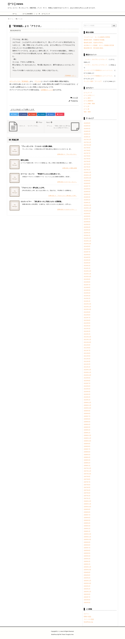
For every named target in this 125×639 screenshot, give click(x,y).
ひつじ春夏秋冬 (88, 101)
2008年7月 (87, 449)
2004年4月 (87, 578)
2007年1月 (87, 498)
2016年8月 (87, 183)
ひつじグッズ (88, 92)
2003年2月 (87, 589)
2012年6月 (87, 320)
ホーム (15, 13)
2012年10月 (87, 309)
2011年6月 (87, 353)
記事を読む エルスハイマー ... (67, 209)
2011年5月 (87, 356)
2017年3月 (87, 164)
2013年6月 (87, 287)
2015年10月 (87, 211)
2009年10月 (87, 408)
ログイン (86, 614)
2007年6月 (87, 484)
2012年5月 (87, 323)
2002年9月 (87, 594)
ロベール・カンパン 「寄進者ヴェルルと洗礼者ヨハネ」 (41, 174)
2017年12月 (87, 139)
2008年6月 (87, 452)
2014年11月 (87, 241)
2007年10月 (87, 474)
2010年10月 (87, 375)
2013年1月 (87, 301)
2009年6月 (87, 419)
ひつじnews (15, 3)
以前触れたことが (47, 90)
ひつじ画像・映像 (89, 103)
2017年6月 (87, 156)
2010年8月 (87, 380)
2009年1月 (87, 432)
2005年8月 (87, 545)
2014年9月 (87, 246)
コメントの (89, 619)
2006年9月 (87, 509)
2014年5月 (87, 257)
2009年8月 (87, 413)
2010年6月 (87, 386)
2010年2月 (87, 397)
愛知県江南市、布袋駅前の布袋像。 (95, 40)
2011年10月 (87, 342)
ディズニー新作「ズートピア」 (93, 81)
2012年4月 (87, 326)
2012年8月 (87, 315)
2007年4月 (87, 490)
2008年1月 (87, 465)
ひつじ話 (75, 97)
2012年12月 (87, 304)
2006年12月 (87, 501)
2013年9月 (87, 279)
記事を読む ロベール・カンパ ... (67, 182)
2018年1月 (87, 137)
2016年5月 (87, 191)
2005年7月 (87, 547)
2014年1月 (87, 268)
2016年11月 (87, 175)
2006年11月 (87, 504)
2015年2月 (87, 232)
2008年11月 (87, 438)
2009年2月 (87, 430)
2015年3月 (87, 230)
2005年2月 (87, 561)
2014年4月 (87, 260)
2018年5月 (87, 126)
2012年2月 (87, 331)
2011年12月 (87, 337)
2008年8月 (87, 446)
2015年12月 (87, 205)
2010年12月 (87, 369)
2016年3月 (87, 197)
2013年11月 (87, 274)
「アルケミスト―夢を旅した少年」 (33, 188)
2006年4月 (87, 523)
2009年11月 (87, 405)
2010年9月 (87, 378)
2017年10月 (87, 145)
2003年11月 (87, 580)
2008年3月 (87, 460)
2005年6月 (87, 550)
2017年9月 (87, 148)
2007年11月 (87, 471)
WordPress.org (88, 622)
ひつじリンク (46, 13)
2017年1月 (87, 169)
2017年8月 (87, 150)
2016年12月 (87, 172)
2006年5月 (87, 520)
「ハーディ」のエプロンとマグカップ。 (96, 59)
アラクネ (37, 81)
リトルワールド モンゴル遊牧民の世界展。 (97, 37)
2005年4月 (87, 556)
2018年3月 (87, 131)
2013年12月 (87, 271)
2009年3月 (87, 427)
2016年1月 (87, 202)
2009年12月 (87, 402)
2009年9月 (87, 411)
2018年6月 (87, 123)
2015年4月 (87, 227)
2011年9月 (87, 345)
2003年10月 (87, 583)
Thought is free (69, 634)
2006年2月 (87, 528)
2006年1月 (87, 531)
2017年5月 (87, 158)
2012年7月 (87, 317)
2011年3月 (87, 361)
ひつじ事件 (87, 98)
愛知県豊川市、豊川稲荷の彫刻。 (94, 48)
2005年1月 (87, 564)
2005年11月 (87, 537)
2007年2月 (87, 495)
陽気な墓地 (24, 160)
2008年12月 (87, 435)
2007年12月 (87, 468)
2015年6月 (87, 221)
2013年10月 (87, 276)
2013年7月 (87, 285)
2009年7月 (87, 416)
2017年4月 (87, 161)
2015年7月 (87, 219)
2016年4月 (87, 194)
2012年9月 (87, 312)
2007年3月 (87, 493)
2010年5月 (87, 389)
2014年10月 (87, 243)
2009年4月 (87, 424)
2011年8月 (87, 348)
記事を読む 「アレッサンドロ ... (67, 154)
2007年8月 (87, 479)
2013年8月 (87, 282)
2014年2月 (87, 265)
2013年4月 (87, 293)
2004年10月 (87, 569)
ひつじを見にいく (89, 95)
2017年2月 (87, 167)
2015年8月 (87, 216)
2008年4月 (87, 457)
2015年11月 (87, 208)
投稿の (87, 616)
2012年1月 (87, 334)
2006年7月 (87, 515)
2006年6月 (87, 517)
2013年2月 (87, 298)
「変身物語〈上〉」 (70, 75)
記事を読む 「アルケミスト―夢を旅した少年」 (62, 195)
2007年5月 (87, 487)
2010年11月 (87, 372)
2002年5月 (87, 602)
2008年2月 (87, 463)
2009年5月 (87, 421)
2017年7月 (87, 153)
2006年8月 (87, 512)
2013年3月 (87, 295)
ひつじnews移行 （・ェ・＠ (30, 13)
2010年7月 (87, 383)
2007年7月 (87, 482)
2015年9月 (87, 213)
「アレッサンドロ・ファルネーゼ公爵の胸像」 (37, 146)
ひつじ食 (86, 109)
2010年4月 (87, 391)
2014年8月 (87, 249)
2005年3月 (87, 558)
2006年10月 (87, 506)
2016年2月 (87, 200)
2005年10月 (87, 539)
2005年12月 (87, 534)
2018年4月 (87, 128)
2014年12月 (87, 238)
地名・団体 (87, 112)
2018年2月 (87, 134)
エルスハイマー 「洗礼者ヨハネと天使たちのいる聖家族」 (42, 201)
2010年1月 (87, 400)
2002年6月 (87, 600)
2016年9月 (87, 180)
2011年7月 (87, 350)
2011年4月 (87, 358)
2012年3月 (87, 328)
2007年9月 (87, 476)
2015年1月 (87, 235)
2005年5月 (87, 553)
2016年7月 (87, 186)
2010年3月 (87, 394)
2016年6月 (87, 189)
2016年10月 (87, 178)
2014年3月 (87, 263)
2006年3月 (87, 526)
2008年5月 (87, 454)
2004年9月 (87, 572)
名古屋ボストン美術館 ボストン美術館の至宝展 (99, 45)
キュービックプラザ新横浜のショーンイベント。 (99, 70)
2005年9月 (87, 542)
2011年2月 (87, 364)
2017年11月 (87, 142)
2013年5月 (87, 290)
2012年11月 (87, 306)
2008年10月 (87, 441)
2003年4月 (87, 586)
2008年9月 (87, 443)
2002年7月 (87, 597)
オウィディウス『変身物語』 (19, 81)
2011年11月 (87, 339)
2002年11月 (87, 591)
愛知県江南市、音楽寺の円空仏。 (94, 42)
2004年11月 (87, 567)
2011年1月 (87, 367)
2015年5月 (87, 224)
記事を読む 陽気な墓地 (69, 168)
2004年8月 (87, 575)
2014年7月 (87, 252)
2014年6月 (87, 254)
